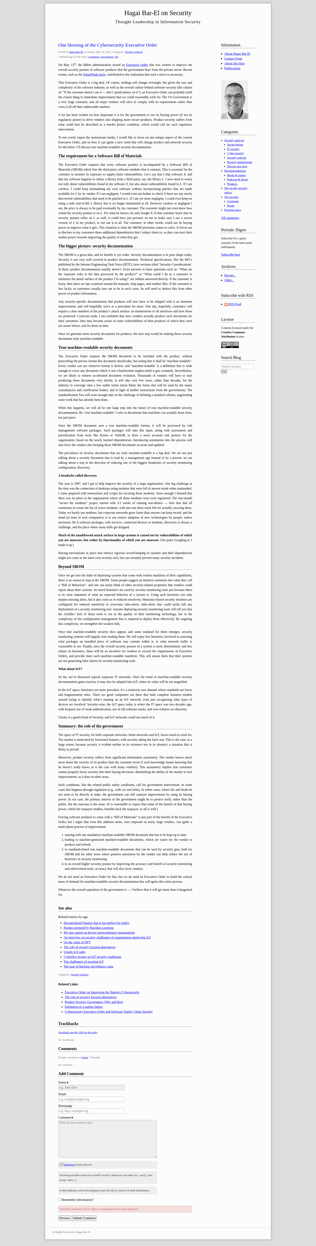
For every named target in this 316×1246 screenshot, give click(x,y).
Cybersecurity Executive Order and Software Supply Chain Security (109, 1011)
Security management (239, 162)
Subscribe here (230, 254)
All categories (230, 218)
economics (94, 56)
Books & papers (236, 175)
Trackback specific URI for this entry (77, 1032)
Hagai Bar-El (76, 51)
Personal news (232, 209)
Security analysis (234, 140)
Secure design (235, 144)
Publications (232, 68)
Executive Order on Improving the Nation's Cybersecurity (102, 992)
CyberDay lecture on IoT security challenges (92, 956)
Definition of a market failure (84, 1006)
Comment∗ (66, 1117)
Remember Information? (78, 1199)
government (107, 56)
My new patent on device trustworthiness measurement (99, 932)
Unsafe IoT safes (74, 952)
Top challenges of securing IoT (84, 961)
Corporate (233, 201)
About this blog (234, 63)
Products (232, 183)
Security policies (134, 51)
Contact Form (233, 58)
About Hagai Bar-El (237, 53)
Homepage (65, 1105)
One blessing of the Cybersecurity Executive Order (107, 45)
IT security (233, 149)
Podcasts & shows (237, 179)
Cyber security (235, 153)
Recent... (230, 275)
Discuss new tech (237, 166)
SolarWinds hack (94, 74)
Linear (84, 1057)
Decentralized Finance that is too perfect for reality (97, 923)
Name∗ (63, 1082)
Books (231, 205)
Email (62, 1094)
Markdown (69, 1164)
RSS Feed (234, 304)
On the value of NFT (77, 942)
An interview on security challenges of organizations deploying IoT (107, 937)
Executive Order (137, 65)
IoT (116, 56)
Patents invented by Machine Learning (88, 927)
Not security (231, 197)
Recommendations (235, 170)
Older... (229, 280)
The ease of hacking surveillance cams (88, 966)
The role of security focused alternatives (89, 947)
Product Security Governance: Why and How (94, 1002)
